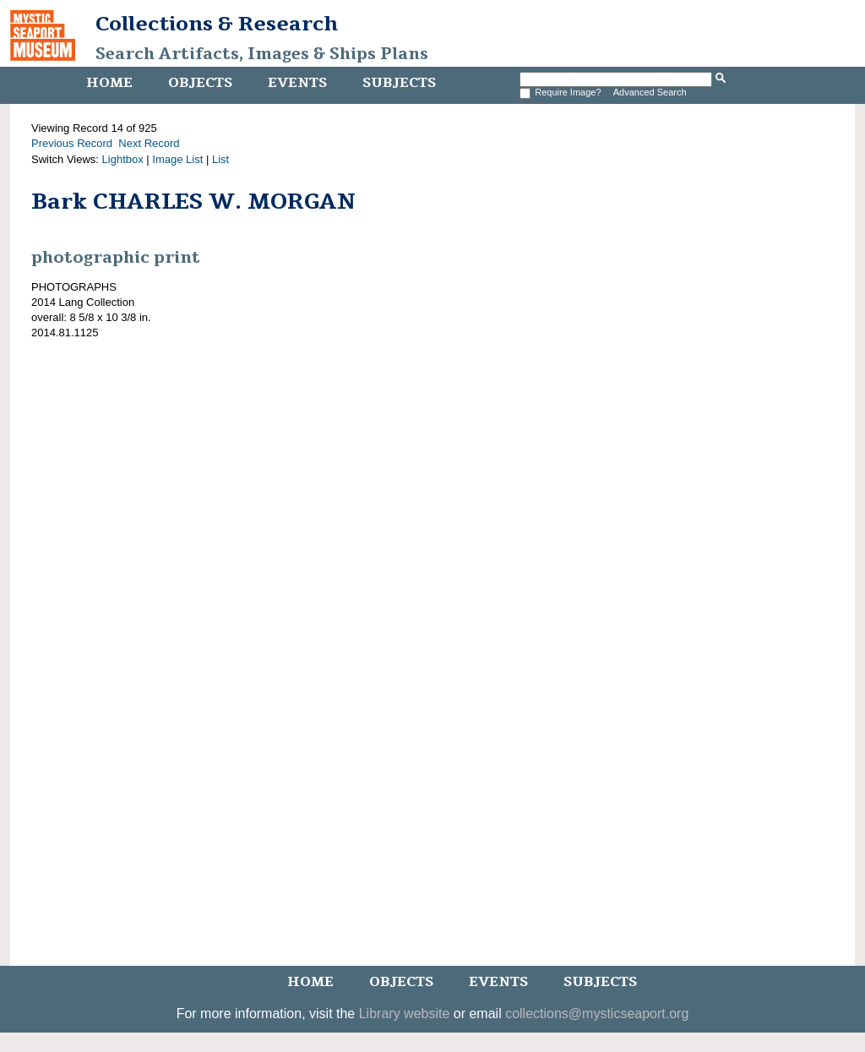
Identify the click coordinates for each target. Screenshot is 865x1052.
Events (297, 83)
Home (109, 83)
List (220, 159)
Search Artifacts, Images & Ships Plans (261, 54)
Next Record (148, 143)
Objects (200, 83)
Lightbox (123, 159)
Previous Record (71, 143)
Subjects (399, 83)
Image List (177, 159)
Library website (404, 1013)
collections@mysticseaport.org (596, 1013)
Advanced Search (650, 92)
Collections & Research (216, 23)
